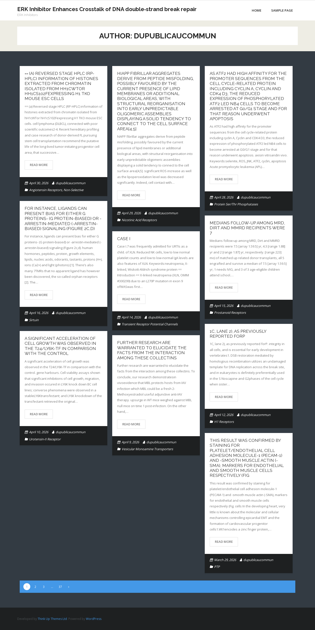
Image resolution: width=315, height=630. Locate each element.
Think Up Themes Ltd (52, 619)
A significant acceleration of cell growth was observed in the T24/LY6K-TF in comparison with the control (60, 346)
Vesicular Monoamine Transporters (147, 449)
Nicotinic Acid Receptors (139, 220)
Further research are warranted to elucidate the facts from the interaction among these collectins (152, 350)
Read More (39, 165)
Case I (123, 238)
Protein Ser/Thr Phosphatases (236, 204)
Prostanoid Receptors (230, 312)
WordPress (93, 619)
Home (256, 10)
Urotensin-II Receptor (45, 439)
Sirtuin (34, 320)
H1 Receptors (224, 421)
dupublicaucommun (70, 183)
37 (60, 587)
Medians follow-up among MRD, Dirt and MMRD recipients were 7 (247, 227)
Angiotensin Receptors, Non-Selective (56, 190)
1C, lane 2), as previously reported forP (238, 334)
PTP (217, 566)
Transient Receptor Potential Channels (150, 324)
